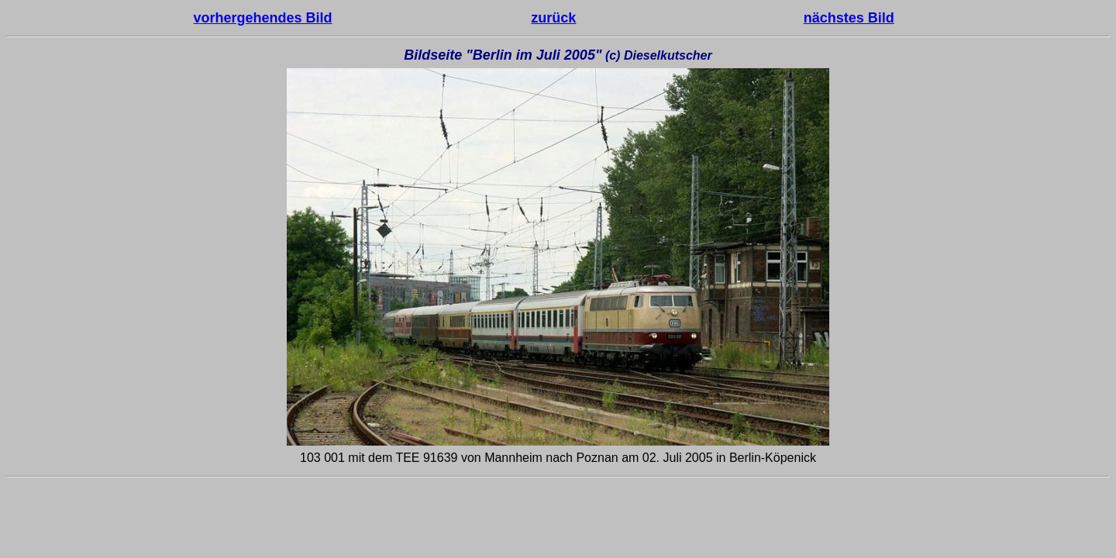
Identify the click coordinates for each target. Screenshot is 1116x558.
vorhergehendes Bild (263, 18)
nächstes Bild (849, 18)
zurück (553, 18)
